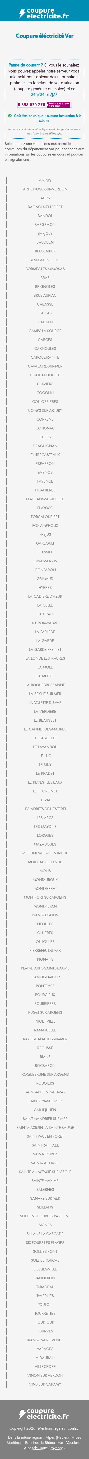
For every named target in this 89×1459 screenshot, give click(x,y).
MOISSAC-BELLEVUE (45, 862)
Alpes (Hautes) (57, 1437)
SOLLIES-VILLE (45, 1269)
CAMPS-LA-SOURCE (45, 331)
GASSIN (45, 552)
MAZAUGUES (45, 844)
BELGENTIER (45, 251)
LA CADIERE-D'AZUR (45, 596)
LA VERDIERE (45, 711)
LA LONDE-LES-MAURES (45, 658)
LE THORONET (45, 791)
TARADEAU (45, 1287)
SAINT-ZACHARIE (45, 1163)
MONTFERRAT (45, 888)
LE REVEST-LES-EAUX (45, 782)
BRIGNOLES (45, 286)
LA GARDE (45, 640)
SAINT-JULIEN (45, 1110)
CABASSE (45, 304)
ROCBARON (45, 1065)
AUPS (45, 198)
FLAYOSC (45, 508)
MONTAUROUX (45, 879)
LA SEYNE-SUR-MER (45, 693)
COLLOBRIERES (45, 401)
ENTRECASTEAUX (45, 454)
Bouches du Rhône (40, 1442)
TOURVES (45, 1331)
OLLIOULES (45, 941)
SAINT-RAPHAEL (45, 1145)
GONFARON (45, 570)
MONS (45, 871)
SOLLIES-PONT (45, 1251)
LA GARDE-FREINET (45, 649)
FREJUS (45, 534)
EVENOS (45, 472)
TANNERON (45, 1278)
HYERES (45, 587)
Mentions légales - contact (59, 1428)
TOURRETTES (45, 1313)
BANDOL (45, 215)
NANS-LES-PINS (45, 915)
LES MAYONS (45, 826)
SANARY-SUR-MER (45, 1198)
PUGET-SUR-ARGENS (45, 1012)
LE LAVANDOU (45, 747)
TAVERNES (45, 1295)
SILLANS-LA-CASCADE (45, 1233)
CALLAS (45, 313)
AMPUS (45, 180)
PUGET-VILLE (45, 1021)
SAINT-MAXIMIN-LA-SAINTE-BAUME (45, 1127)
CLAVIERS (45, 384)
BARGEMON (45, 224)
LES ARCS (45, 817)
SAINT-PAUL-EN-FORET (45, 1136)
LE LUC (45, 755)
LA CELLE (45, 605)
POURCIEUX (45, 994)
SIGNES (45, 1225)
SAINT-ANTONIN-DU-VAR (45, 1092)
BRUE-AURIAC (45, 295)
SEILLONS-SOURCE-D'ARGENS (45, 1216)
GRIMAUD (45, 578)
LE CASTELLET (45, 738)
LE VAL (45, 800)
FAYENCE (45, 481)
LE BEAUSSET (45, 720)
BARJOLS (45, 233)
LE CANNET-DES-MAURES (45, 729)
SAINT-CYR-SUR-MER (45, 1101)
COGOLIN (45, 392)
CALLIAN (45, 322)
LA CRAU (45, 614)
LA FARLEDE (45, 632)
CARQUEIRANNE (45, 357)
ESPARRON (45, 463)
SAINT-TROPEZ (45, 1154)
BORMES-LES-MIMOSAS (45, 269)
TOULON (45, 1304)
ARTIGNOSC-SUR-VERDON (45, 189)
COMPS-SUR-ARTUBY (45, 410)
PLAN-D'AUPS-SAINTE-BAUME (45, 968)
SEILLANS (45, 1207)
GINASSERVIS (45, 561)
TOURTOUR (45, 1322)
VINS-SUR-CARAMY (45, 1384)
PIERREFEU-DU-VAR (45, 950)
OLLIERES (45, 933)
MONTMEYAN (45, 906)
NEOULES (45, 924)
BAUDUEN (45, 242)
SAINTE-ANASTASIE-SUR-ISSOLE (45, 1172)
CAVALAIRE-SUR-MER (45, 366)
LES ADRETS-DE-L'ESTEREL (45, 809)
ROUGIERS (45, 1083)
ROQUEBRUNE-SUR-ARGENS (45, 1074)
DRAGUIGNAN (45, 446)
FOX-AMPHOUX (45, 525)
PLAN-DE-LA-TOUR (45, 977)
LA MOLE (45, 667)
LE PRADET (45, 773)
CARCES (45, 339)
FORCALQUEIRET (45, 516)
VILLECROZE (45, 1366)
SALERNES (45, 1189)
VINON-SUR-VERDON (45, 1375)
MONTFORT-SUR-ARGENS (45, 897)
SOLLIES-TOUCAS (45, 1260)
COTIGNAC (45, 428)
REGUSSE (45, 1048)
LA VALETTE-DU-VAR (45, 702)
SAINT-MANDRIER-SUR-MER (45, 1118)
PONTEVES (45, 986)
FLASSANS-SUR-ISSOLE (45, 499)
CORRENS (45, 419)
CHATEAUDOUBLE (45, 375)
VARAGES (45, 1349)
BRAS (45, 277)
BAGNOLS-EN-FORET (45, 207)
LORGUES (45, 835)
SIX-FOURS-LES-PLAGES (45, 1242)
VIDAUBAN (45, 1357)
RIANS (45, 1056)
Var (60, 1442)
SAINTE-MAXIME (45, 1180)
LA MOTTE (45, 676)
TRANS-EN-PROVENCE (45, 1340)
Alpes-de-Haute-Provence (43, 1448)
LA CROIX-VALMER (45, 623)
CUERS (45, 437)
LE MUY (45, 764)
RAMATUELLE (45, 1030)
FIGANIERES (45, 490)
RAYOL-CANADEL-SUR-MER (45, 1039)
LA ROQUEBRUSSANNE (45, 685)
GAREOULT (45, 543)
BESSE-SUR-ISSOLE (45, 260)
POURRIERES (45, 1003)
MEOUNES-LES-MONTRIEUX (45, 853)
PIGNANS (45, 959)
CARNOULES (45, 348)
